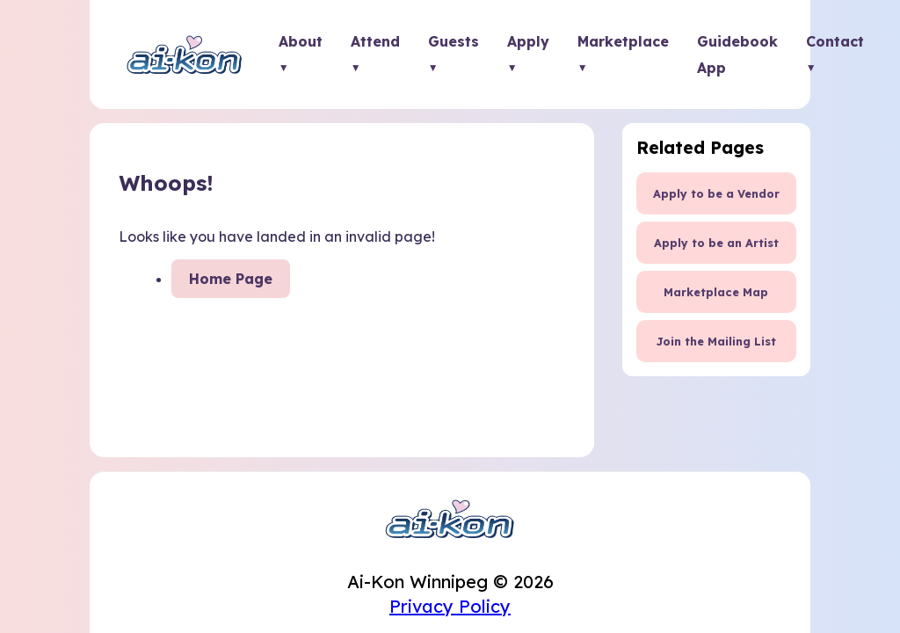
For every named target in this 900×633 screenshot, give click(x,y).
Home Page (230, 278)
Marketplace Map (716, 292)
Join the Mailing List (716, 341)
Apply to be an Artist (716, 243)
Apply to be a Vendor (716, 193)
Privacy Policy (450, 606)
